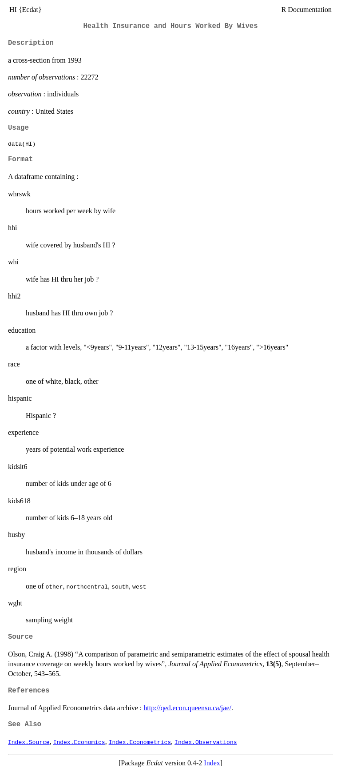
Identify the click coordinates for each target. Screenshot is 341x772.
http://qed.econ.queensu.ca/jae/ (187, 708)
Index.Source (29, 742)
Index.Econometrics (140, 742)
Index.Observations (205, 742)
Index (212, 763)
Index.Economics (79, 742)
